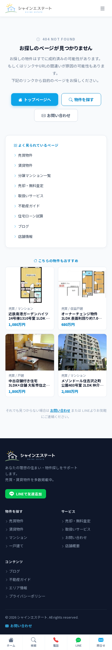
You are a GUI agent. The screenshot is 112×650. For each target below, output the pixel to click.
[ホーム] (11, 642)
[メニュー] (102, 8)
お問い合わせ (56, 115)
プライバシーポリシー (25, 596)
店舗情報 (23, 236)
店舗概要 (70, 545)
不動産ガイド (27, 205)
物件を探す (81, 99)
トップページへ (34, 99)
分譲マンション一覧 (32, 175)
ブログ (21, 226)
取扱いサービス (28, 195)
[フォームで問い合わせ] (101, 642)
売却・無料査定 (28, 185)
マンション (16, 537)
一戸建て (14, 545)
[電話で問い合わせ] (56, 642)
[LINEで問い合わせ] (78, 642)
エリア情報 (16, 587)
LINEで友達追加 (25, 493)
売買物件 (23, 155)
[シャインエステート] (28, 8)
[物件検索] (34, 642)
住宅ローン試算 (28, 215)
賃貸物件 (23, 165)
